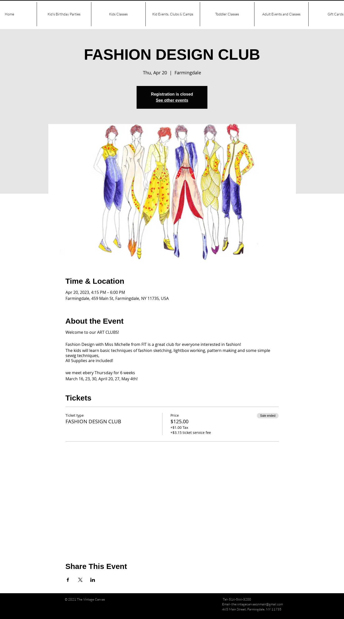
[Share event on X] (80, 580)
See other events (172, 100)
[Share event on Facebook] (68, 580)
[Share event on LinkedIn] (92, 580)
